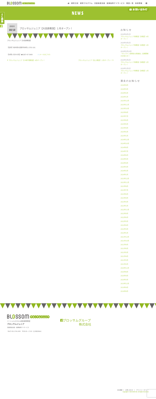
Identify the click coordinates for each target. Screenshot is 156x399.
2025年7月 (124, 116)
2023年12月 (125, 178)
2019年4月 (124, 287)
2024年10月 (125, 143)
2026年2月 (124, 93)
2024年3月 (124, 167)
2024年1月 (124, 174)
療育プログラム (86, 3)
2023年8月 (124, 186)
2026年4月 (124, 85)
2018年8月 (124, 291)
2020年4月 (124, 275)
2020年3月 (124, 279)
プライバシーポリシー (142, 390)
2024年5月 (124, 159)
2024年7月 (124, 151)
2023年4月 (124, 198)
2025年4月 (124, 128)
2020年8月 (124, 272)
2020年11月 (125, 268)
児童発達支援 (99, 3)
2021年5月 (124, 252)
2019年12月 (125, 283)
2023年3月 (124, 202)
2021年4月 (124, 256)
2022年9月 (124, 213)
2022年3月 (124, 229)
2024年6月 (124, 155)
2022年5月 (124, 221)
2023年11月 (125, 182)
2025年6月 (124, 120)
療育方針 (74, 3)
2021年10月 (125, 241)
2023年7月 (124, 190)
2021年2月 (124, 264)
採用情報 (138, 3)
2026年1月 (124, 97)
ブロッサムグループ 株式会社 (75, 322)
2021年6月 (124, 248)
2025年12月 (125, 100)
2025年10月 (125, 108)
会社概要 (119, 390)
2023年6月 (124, 194)
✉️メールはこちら (44, 54)
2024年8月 (124, 147)
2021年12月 (125, 237)
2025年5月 (124, 124)
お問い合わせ (129, 390)
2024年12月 (125, 139)
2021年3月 (124, 260)
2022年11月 (125, 209)
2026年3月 (124, 89)
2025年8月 (124, 112)
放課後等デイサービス (116, 3)
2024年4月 (124, 163)
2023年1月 (124, 206)
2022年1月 (124, 233)
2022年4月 (124, 225)
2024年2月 (124, 170)
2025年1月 (124, 136)
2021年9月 (124, 244)
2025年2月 (124, 132)
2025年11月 (125, 104)
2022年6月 (124, 217)
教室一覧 (130, 3)
